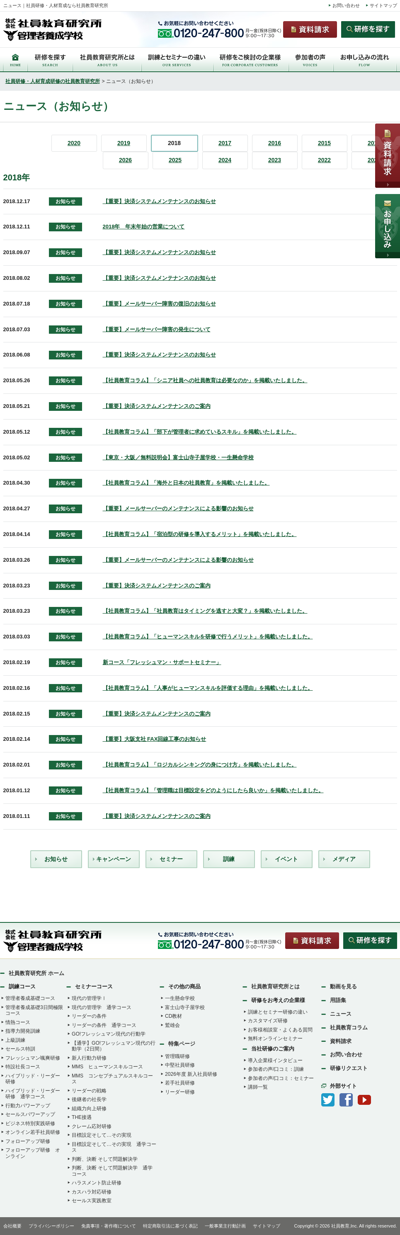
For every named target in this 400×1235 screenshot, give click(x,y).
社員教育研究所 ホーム (36, 973)
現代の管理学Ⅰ (89, 998)
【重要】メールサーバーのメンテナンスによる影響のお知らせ (178, 508)
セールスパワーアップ (30, 1114)
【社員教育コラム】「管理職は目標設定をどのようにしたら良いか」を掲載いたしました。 (213, 790)
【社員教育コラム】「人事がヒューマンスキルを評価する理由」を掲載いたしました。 (208, 688)
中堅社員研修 (180, 1065)
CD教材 (173, 1016)
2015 (324, 143)
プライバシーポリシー (51, 1225)
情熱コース (17, 1022)
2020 (74, 143)
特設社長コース (22, 1067)
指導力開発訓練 (22, 1031)
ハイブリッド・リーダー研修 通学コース (32, 1094)
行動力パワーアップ (27, 1106)
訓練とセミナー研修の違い (278, 1012)
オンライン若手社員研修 (32, 1132)
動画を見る (343, 986)
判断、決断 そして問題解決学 (105, 1159)
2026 (125, 160)
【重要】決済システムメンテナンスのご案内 (157, 406)
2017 (224, 143)
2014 (374, 143)
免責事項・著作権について (108, 1225)
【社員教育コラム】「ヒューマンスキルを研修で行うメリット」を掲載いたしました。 (208, 636)
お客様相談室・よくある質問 (280, 1030)
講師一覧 (258, 1087)
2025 (175, 160)
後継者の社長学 (89, 1099)
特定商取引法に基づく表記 (170, 1225)
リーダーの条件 (89, 1016)
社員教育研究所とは (275, 986)
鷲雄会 (172, 1025)
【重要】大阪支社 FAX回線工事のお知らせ (154, 739)
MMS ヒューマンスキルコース (107, 1067)
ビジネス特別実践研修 (30, 1123)
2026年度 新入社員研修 (191, 1074)
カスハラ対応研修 (92, 1192)
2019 (123, 143)
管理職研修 (177, 1056)
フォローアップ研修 (27, 1141)
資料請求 (341, 1041)
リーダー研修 (180, 1092)
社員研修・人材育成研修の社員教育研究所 (52, 81)
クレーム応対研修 (92, 1126)
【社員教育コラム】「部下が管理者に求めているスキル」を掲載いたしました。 (200, 432)
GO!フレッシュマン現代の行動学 (108, 1034)
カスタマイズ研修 (268, 1021)
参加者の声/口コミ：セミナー (281, 1078)
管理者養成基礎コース (30, 998)
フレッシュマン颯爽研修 (32, 1058)
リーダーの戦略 (89, 1091)
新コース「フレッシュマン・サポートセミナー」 (162, 662)
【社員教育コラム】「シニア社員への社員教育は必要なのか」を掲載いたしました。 (205, 380)
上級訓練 (15, 1040)
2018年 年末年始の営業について (144, 226)
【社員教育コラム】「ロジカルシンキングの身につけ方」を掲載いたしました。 (200, 765)
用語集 (338, 1000)
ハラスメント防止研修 (96, 1183)
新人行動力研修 (89, 1058)
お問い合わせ (346, 5)
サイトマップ (383, 5)
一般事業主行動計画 (225, 1225)
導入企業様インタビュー (275, 1060)
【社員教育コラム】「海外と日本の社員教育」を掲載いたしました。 (186, 483)
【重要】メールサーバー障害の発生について (157, 329)
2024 (224, 160)
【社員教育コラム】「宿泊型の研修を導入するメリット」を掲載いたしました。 (200, 534)
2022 (324, 160)
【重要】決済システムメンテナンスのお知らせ (159, 201)
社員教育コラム (349, 1027)
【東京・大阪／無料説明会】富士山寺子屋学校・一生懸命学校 (178, 457)
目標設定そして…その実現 (101, 1135)
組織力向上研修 (89, 1108)
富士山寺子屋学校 (185, 1007)
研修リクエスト (349, 1068)
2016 (274, 143)
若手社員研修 (180, 1083)
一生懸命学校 (180, 998)
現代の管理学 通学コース (101, 1007)
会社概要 (12, 1225)
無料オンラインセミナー (275, 1038)
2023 (274, 160)
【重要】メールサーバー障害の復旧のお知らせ (159, 304)
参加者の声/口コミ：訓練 (276, 1069)
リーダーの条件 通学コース (104, 1025)
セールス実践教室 (92, 1200)
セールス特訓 (20, 1049)
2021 (374, 160)
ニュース (341, 1014)
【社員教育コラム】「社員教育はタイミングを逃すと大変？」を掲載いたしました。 (205, 611)
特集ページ (181, 1044)
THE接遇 (82, 1117)
